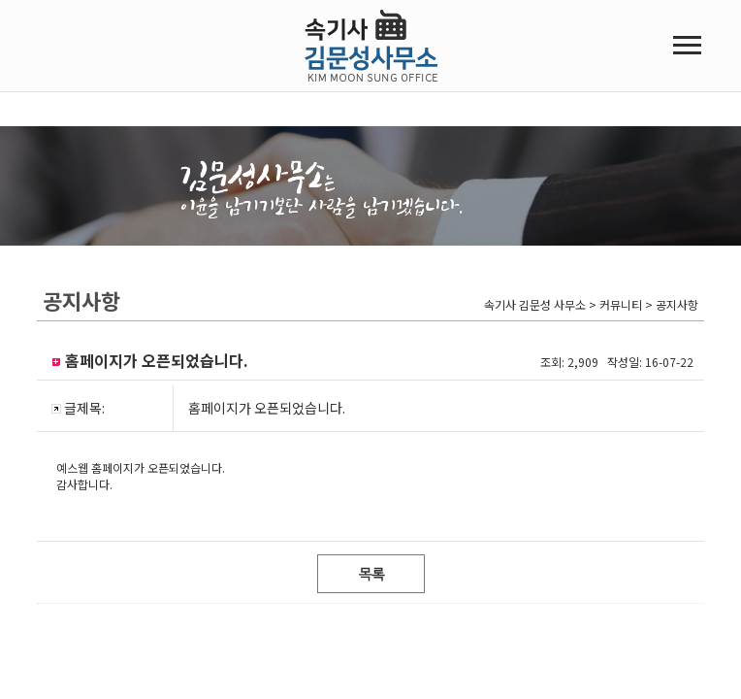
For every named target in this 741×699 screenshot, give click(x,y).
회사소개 (64, 205)
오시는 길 (66, 322)
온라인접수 (426, 205)
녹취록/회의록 (241, 205)
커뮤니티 (592, 205)
